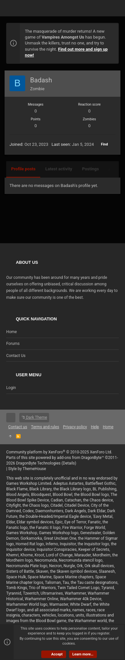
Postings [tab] (90, 168)
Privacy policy (75, 427)
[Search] (112, 8)
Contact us (16, 355)
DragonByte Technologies (38, 463)
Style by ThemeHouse (27, 468)
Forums (13, 343)
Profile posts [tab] (23, 168)
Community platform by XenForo (59, 452)
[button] (12, 8)
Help (95, 427)
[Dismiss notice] (110, 31)
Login (11, 387)
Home (11, 332)
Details (69, 463)
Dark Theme (34, 417)
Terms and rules (45, 427)
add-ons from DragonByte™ (80, 457)
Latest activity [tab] (58, 168)
